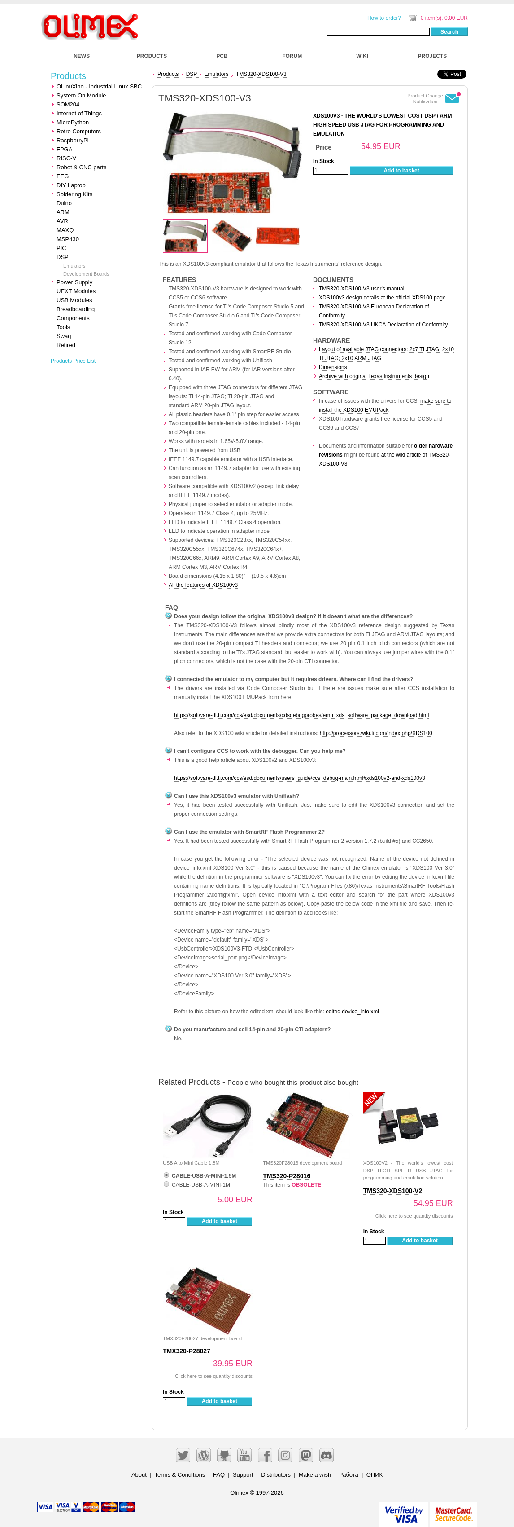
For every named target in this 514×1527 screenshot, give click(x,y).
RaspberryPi (73, 140)
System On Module (81, 95)
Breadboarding (76, 309)
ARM (63, 212)
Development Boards (86, 274)
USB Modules (74, 300)
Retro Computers (79, 131)
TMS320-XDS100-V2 (393, 1190)
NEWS (82, 56)
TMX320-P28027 (186, 1351)
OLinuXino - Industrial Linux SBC (99, 86)
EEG (63, 176)
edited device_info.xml (352, 1011)
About (139, 1474)
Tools (63, 327)
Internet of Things (79, 113)
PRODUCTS (152, 56)
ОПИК (374, 1474)
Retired (66, 345)
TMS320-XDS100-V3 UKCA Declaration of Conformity (383, 324)
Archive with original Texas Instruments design (374, 376)
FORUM (292, 56)
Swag (64, 336)
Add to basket (401, 170)
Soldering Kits (74, 194)
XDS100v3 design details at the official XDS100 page (382, 298)
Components (73, 318)
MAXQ (65, 230)
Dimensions (333, 367)
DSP (63, 257)
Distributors (276, 1474)
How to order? (384, 18)
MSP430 (68, 239)
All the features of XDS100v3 (203, 585)
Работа (348, 1474)
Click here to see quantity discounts (414, 1216)
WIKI (362, 56)
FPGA (64, 149)
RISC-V (66, 158)
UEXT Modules (76, 291)
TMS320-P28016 (286, 1175)
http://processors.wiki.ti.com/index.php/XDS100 (376, 733)
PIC (61, 248)
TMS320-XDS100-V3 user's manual (361, 289)
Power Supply (74, 282)
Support (243, 1474)
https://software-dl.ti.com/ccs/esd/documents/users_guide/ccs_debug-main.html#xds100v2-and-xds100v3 (299, 778)
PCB (221, 56)
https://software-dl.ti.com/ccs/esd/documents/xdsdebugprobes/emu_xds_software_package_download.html (301, 715)
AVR (62, 221)
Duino (64, 203)
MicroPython (73, 122)
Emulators (74, 265)
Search (449, 32)
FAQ (219, 1474)
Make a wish (315, 1474)
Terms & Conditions (180, 1474)
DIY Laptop (71, 185)
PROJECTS (432, 56)
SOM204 (68, 104)
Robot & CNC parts (81, 167)
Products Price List (73, 361)
